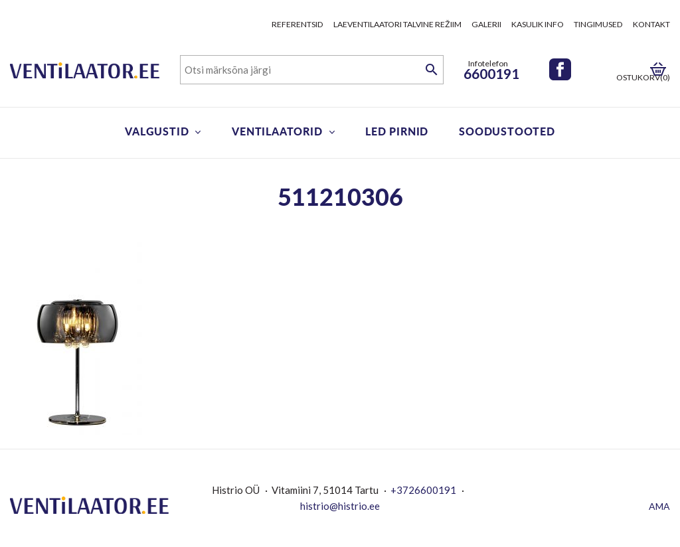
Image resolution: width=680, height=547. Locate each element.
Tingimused (598, 24)
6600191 (491, 73)
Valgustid (157, 131)
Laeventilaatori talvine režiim (397, 24)
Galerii (486, 24)
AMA (659, 506)
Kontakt (651, 24)
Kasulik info (537, 24)
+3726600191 (423, 490)
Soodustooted (507, 131)
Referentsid (297, 24)
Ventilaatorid (277, 131)
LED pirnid (396, 131)
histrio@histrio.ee (340, 506)
